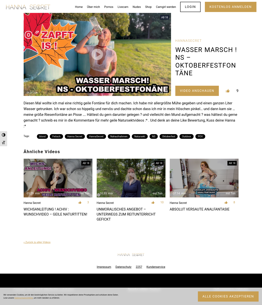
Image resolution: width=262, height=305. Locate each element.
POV (200, 136)
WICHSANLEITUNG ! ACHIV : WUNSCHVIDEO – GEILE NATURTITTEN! (55, 211)
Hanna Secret (74, 136)
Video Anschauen (197, 91)
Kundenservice (155, 267)
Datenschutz (123, 267)
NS (153, 136)
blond (42, 136)
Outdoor (186, 136)
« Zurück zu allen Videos (37, 242)
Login (190, 7)
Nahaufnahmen (119, 136)
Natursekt (139, 136)
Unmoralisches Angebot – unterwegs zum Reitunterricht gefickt (126, 214)
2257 (139, 267)
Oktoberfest (168, 136)
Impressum (104, 267)
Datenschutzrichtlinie (24, 298)
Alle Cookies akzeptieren (228, 296)
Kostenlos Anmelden (231, 7)
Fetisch (56, 136)
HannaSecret (96, 136)
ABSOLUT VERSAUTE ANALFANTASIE (200, 209)
